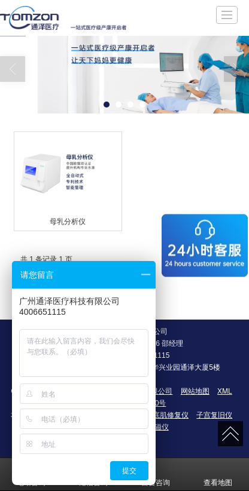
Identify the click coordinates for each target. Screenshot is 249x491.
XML (224, 391)
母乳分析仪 (68, 221)
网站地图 (195, 391)
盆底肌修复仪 (167, 415)
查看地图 (218, 474)
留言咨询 (155, 474)
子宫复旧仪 (214, 415)
